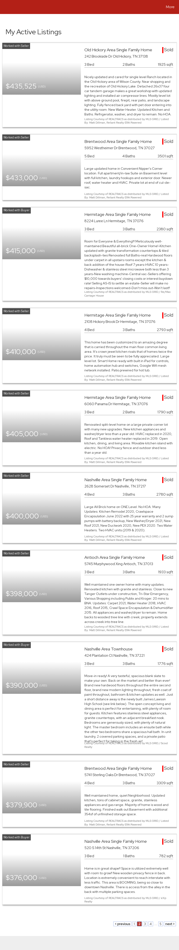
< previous (122, 924)
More (170, 6)
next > (170, 924)
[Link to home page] (4, 7)
